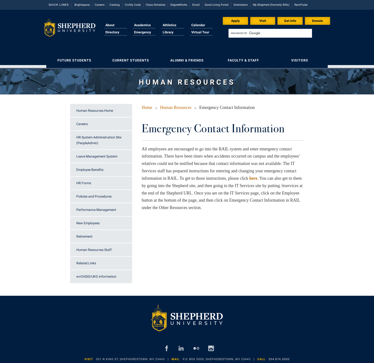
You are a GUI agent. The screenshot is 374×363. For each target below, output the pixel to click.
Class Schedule (155, 4)
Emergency (142, 32)
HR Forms (83, 181)
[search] (270, 33)
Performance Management (96, 207)
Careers (99, 4)
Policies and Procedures (94, 194)
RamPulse (300, 4)
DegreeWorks (178, 4)
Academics (142, 25)
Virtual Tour (200, 32)
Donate (317, 21)
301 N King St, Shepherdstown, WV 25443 (130, 356)
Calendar (198, 25)
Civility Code (133, 4)
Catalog (114, 4)
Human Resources (175, 105)
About (109, 25)
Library (168, 32)
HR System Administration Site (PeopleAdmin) (98, 138)
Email (196, 4)
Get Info (290, 21)
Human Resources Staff (94, 247)
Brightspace (82, 4)
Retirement (84, 234)
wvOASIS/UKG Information (96, 274)
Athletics (169, 25)
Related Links (86, 261)
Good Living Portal (217, 4)
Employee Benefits (90, 167)
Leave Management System (96, 154)
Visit (262, 21)
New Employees (88, 221)
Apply (235, 21)
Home (147, 105)
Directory (112, 32)
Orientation (241, 4)
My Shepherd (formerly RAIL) (271, 4)
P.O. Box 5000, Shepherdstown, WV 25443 (217, 356)
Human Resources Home (94, 108)
